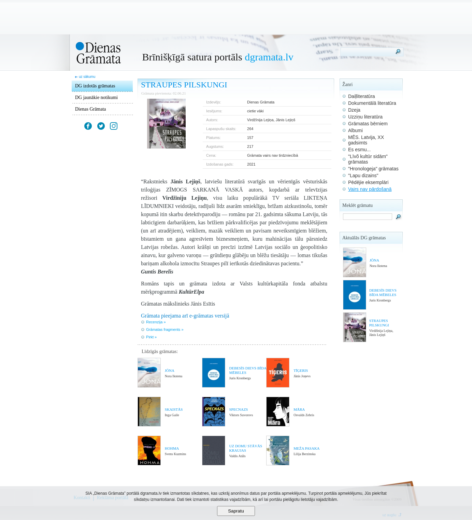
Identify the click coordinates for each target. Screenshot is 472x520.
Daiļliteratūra (361, 96)
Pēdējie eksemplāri (368, 182)
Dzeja (354, 110)
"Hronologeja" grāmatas (373, 168)
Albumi (355, 130)
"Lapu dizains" (363, 175)
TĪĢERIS (301, 370)
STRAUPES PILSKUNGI (379, 323)
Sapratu (236, 511)
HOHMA (172, 448)
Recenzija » (156, 322)
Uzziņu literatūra (365, 117)
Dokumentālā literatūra (372, 103)
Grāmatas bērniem (368, 123)
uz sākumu (87, 77)
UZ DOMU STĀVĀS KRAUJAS (245, 448)
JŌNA (169, 370)
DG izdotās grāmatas (95, 85)
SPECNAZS (238, 409)
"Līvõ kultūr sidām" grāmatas (368, 159)
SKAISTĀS (174, 409)
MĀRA (299, 409)
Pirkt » (151, 337)
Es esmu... (359, 149)
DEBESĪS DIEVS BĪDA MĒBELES (383, 292)
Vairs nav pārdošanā (369, 189)
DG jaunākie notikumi (96, 97)
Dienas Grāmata (90, 109)
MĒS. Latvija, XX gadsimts (366, 140)
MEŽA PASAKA (306, 448)
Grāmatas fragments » (164, 329)
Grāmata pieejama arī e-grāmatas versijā (185, 316)
